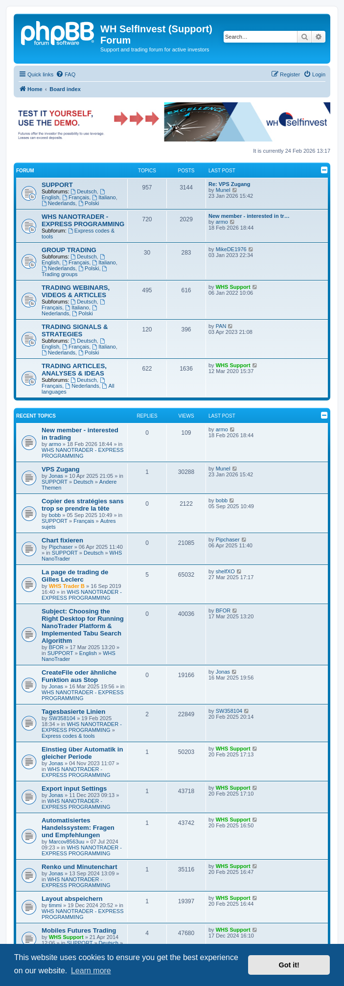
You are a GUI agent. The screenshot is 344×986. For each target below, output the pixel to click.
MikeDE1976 (231, 249)
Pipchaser (61, 547)
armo (222, 222)
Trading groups (75, 271)
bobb (55, 515)
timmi (55, 905)
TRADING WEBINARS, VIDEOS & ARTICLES (76, 291)
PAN (221, 326)
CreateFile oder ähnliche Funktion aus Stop (79, 676)
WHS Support (233, 287)
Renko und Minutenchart (79, 866)
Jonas (56, 476)
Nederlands (58, 203)
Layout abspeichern (72, 898)
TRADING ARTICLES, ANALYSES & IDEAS (74, 369)
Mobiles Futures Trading (79, 930)
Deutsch (83, 191)
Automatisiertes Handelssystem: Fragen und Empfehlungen (78, 828)
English (88, 653)
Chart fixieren (62, 540)
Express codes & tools (68, 736)
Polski (88, 203)
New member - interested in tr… (249, 216)
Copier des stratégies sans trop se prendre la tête (83, 504)
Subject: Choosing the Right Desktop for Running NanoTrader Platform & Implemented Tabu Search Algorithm (83, 626)
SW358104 (62, 718)
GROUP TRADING (69, 250)
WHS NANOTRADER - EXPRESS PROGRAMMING (83, 220)
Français (75, 197)
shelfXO (225, 571)
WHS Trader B (67, 586)
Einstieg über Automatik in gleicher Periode (82, 753)
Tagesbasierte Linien (73, 711)
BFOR (56, 647)
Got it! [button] (289, 965)
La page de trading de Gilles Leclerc (75, 575)
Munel (223, 190)
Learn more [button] (91, 970)
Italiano (103, 197)
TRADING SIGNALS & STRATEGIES (75, 330)
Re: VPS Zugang (229, 184)
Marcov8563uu (67, 842)
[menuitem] (65, 74)
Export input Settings (74, 788)
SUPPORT (57, 184)
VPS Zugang (61, 469)
